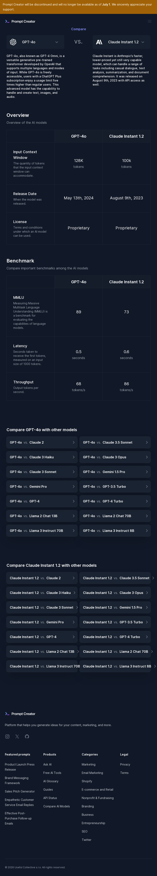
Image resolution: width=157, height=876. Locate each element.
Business (88, 814)
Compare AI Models (56, 806)
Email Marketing (92, 772)
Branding (88, 806)
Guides (48, 789)
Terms (124, 772)
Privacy (125, 764)
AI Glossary (50, 781)
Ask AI (47, 764)
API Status (50, 798)
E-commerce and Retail (97, 789)
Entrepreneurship (93, 823)
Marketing (88, 764)
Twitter (86, 839)
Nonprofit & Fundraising (98, 798)
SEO (84, 831)
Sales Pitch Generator (20, 791)
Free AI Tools (52, 772)
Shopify (87, 781)
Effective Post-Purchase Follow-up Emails (18, 818)
